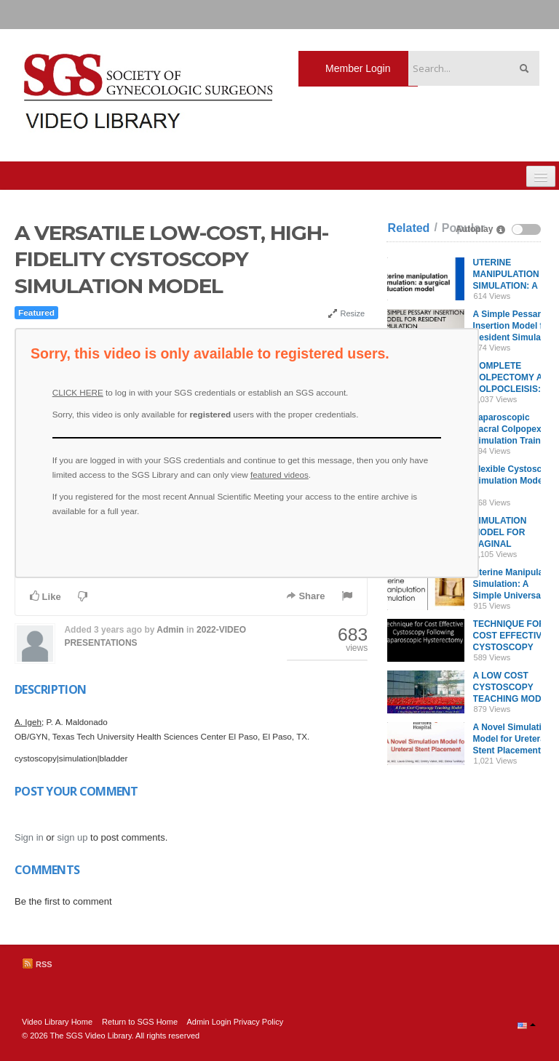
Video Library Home (57, 1021)
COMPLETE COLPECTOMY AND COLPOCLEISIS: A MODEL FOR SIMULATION (514, 389)
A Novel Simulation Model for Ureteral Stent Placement (512, 739)
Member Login (358, 68)
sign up (73, 837)
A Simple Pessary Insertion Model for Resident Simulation (515, 326)
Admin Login (208, 1021)
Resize (346, 313)
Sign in (29, 837)
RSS (37, 964)
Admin (169, 630)
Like (45, 596)
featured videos (279, 474)
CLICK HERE (77, 392)
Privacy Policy (258, 1021)
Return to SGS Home (140, 1021)
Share (305, 595)
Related (409, 228)
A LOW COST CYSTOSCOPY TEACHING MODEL (512, 687)
